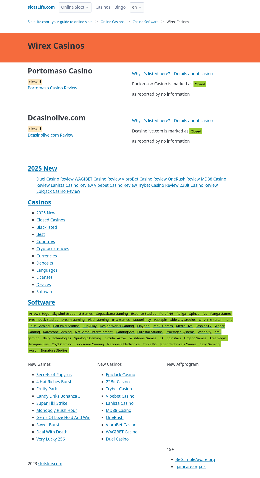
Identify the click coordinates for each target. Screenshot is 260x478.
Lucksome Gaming (90, 344)
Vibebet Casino (120, 396)
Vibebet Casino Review (116, 185)
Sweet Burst (47, 425)
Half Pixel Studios (66, 326)
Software (44, 291)
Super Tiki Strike (51, 403)
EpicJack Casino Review (58, 191)
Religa (181, 313)
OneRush (115, 417)
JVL (205, 313)
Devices (43, 284)
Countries (45, 241)
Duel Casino (117, 439)
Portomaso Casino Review (52, 88)
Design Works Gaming (117, 326)
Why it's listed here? (151, 73)
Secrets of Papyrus (54, 374)
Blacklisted (46, 227)
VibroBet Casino (121, 425)
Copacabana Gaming (112, 313)
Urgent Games (195, 338)
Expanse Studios (144, 313)
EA (161, 338)
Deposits (44, 263)
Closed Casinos (50, 220)
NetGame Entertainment (94, 332)
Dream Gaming (73, 319)
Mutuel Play (142, 319)
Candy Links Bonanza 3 (58, 396)
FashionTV (204, 326)
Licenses (44, 277)
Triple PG (150, 344)
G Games (86, 313)
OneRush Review (184, 179)
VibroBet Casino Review (145, 179)
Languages (46, 270)
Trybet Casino (119, 389)
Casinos (103, 7)
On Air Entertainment (215, 319)
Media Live (184, 326)
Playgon (143, 326)
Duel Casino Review (55, 179)
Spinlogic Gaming (88, 338)
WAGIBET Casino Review (98, 179)
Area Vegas (218, 338)
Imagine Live (39, 344)
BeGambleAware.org (195, 459)
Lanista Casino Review (72, 185)
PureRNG (166, 313)
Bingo (120, 7)
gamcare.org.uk (190, 466)
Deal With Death (52, 432)
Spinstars (174, 338)
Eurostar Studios (150, 332)
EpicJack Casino (120, 374)
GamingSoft (125, 332)
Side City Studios (183, 319)
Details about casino (193, 73)
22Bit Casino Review (199, 185)
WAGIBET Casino (122, 432)
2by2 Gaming (62, 344)
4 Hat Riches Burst (53, 382)
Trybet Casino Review (159, 185)
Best (40, 234)
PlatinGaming (99, 319)
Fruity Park (46, 389)
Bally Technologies (57, 338)
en (134, 7)
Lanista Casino (120, 403)
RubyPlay (90, 326)
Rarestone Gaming (58, 332)
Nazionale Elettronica (124, 344)
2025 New (42, 168)
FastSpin (161, 319)
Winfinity (205, 332)
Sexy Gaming (210, 344)
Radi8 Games (163, 326)
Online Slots (72, 7)
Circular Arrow (115, 338)
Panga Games (221, 313)
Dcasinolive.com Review (50, 135)
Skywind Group (64, 313)
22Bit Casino (118, 382)
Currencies (46, 256)
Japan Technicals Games (178, 344)
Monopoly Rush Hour (56, 410)
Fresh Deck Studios (44, 319)
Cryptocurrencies (52, 248)
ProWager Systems (180, 332)
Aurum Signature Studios (48, 350)
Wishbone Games (143, 338)
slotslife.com (50, 463)
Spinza (194, 313)
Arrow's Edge (39, 313)
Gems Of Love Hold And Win (63, 417)
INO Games (121, 319)
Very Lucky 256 (50, 439)
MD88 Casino (118, 410)
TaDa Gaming (40, 326)
